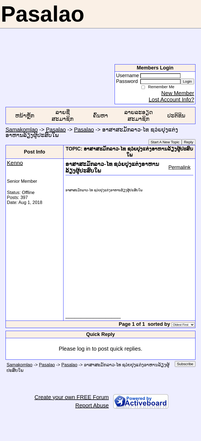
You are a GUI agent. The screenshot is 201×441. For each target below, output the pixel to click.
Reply (188, 142)
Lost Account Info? (171, 99)
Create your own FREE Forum (72, 397)
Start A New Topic (165, 142)
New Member (177, 93)
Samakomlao (22, 130)
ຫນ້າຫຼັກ (24, 115)
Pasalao (56, 130)
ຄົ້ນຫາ (100, 115)
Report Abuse (92, 405)
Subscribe (185, 364)
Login (187, 81)
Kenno (15, 163)
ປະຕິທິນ (176, 115)
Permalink (179, 167)
